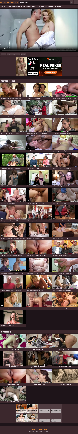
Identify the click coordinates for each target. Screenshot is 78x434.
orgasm (9, 54)
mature (4, 54)
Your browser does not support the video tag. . (39, 30)
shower (23, 54)
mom (18, 54)
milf (14, 54)
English (76, 2)
